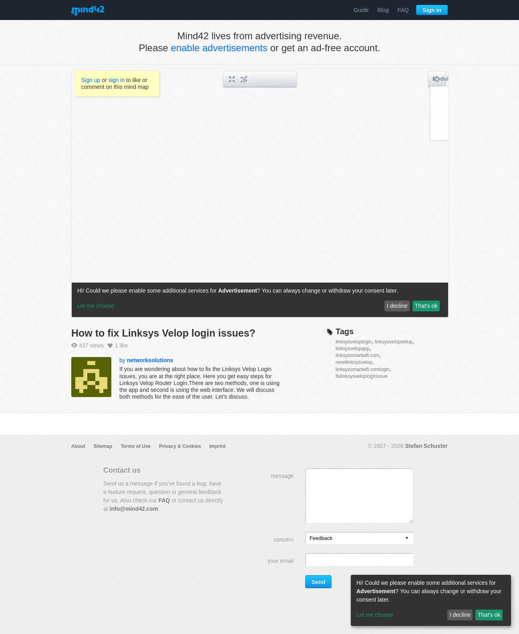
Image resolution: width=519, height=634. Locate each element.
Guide (361, 10)
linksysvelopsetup (393, 342)
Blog (383, 10)
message (282, 476)
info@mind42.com (134, 509)
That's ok (489, 615)
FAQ (402, 10)
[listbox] (359, 538)
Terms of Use (136, 446)
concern (284, 539)
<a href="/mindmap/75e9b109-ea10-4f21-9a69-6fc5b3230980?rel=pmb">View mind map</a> (260, 192)
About (78, 446)
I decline (460, 615)
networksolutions (150, 360)
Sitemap (103, 446)
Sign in (431, 10)
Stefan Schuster (426, 446)
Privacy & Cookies (180, 446)
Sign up (90, 80)
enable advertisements (219, 47)
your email (281, 561)
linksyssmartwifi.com (357, 355)
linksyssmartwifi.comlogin (363, 369)
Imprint (217, 446)
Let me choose (374, 615)
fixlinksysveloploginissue (362, 376)
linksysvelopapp (353, 348)
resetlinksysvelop (354, 362)
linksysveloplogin (354, 342)
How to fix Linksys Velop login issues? (163, 333)
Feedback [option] (321, 538)
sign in (117, 80)
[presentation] (407, 538)
